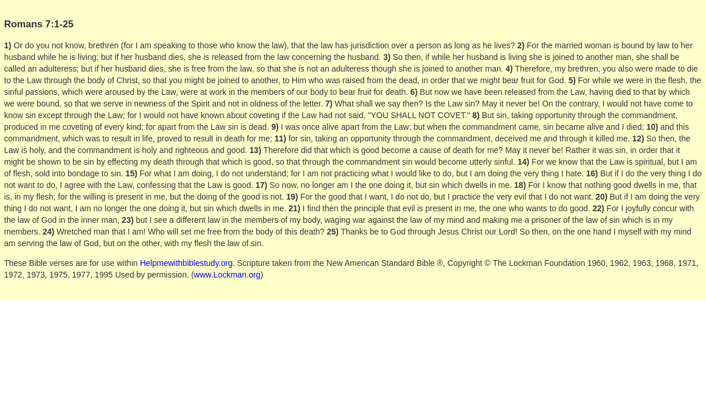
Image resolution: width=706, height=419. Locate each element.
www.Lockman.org (227, 274)
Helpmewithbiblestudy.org (186, 263)
